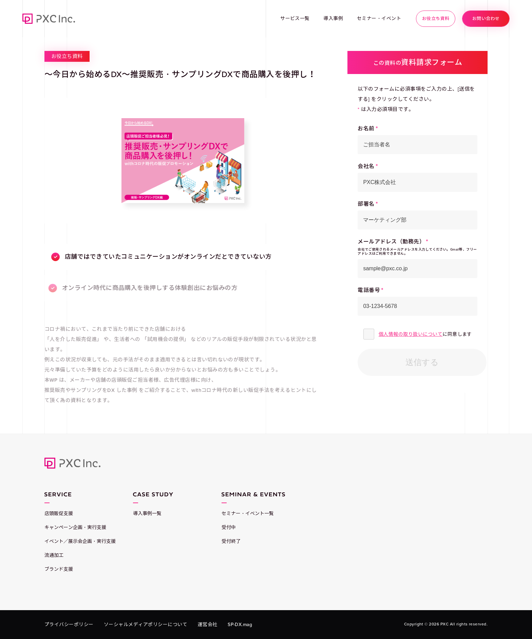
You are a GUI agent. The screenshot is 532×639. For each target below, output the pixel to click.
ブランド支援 (58, 569)
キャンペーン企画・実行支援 (75, 527)
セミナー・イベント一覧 (248, 513)
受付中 (229, 527)
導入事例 (333, 18)
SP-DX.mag (240, 624)
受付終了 (231, 541)
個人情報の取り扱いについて (410, 334)
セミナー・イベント (379, 18)
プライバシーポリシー (69, 624)
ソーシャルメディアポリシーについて (145, 624)
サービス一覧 (295, 18)
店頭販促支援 (58, 513)
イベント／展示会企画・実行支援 (80, 541)
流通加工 (53, 555)
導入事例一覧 (147, 513)
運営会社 (207, 624)
